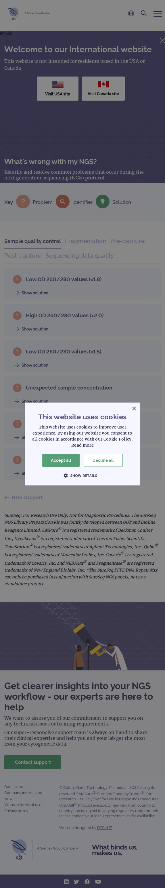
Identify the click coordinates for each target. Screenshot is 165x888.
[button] (82, 475)
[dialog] (82, 444)
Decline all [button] (103, 460)
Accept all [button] (61, 460)
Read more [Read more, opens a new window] (82, 445)
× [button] (134, 409)
